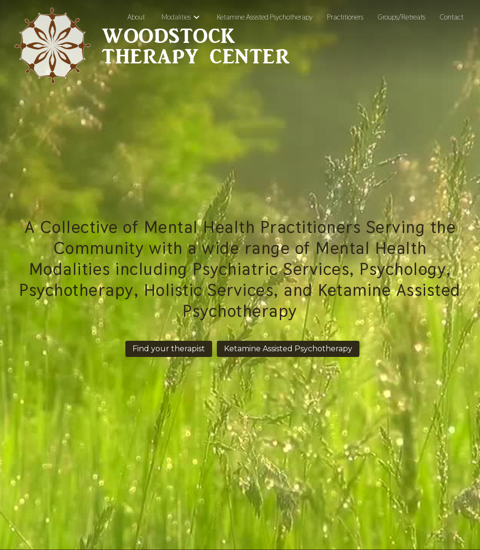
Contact (451, 17)
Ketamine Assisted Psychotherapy (265, 17)
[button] (181, 17)
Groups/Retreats (401, 17)
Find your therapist (169, 348)
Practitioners (345, 17)
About (136, 17)
